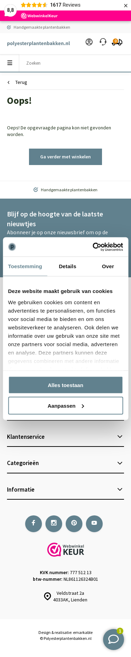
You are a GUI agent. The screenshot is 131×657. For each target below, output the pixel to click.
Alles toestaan (65, 385)
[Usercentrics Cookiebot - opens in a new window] (93, 246)
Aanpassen (66, 405)
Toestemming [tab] (25, 266)
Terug (17, 82)
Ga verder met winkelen (65, 156)
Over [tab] (108, 266)
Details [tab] (67, 266)
